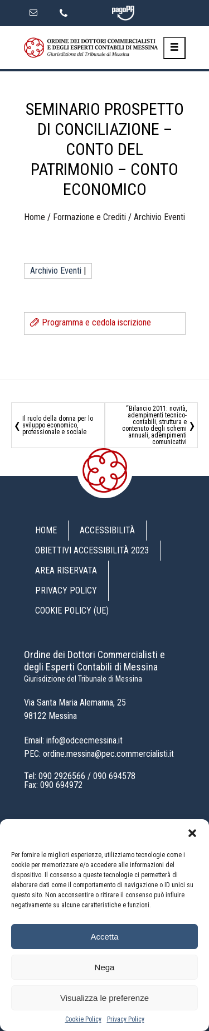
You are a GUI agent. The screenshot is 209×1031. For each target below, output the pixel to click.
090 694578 (114, 776)
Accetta (104, 936)
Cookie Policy (83, 1019)
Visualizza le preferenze (104, 998)
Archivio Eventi (159, 217)
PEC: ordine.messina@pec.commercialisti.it (99, 753)
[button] (192, 833)
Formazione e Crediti (89, 217)
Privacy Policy (125, 1019)
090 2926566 (61, 776)
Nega (105, 967)
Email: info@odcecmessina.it (73, 740)
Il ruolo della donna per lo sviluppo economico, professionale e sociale (57, 425)
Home (34, 217)
